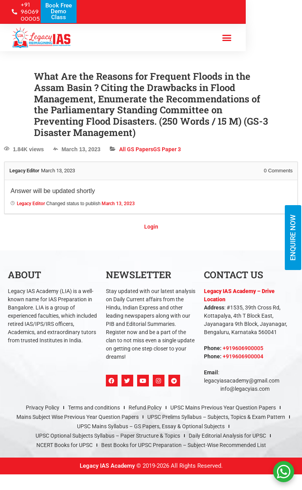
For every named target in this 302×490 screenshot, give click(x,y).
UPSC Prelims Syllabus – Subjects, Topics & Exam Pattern (216, 417)
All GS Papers (136, 149)
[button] (226, 37)
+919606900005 (243, 348)
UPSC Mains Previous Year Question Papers (223, 407)
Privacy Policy (42, 407)
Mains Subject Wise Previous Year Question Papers (77, 417)
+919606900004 (243, 356)
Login (151, 227)
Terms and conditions (94, 407)
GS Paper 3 (167, 149)
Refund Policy (145, 407)
